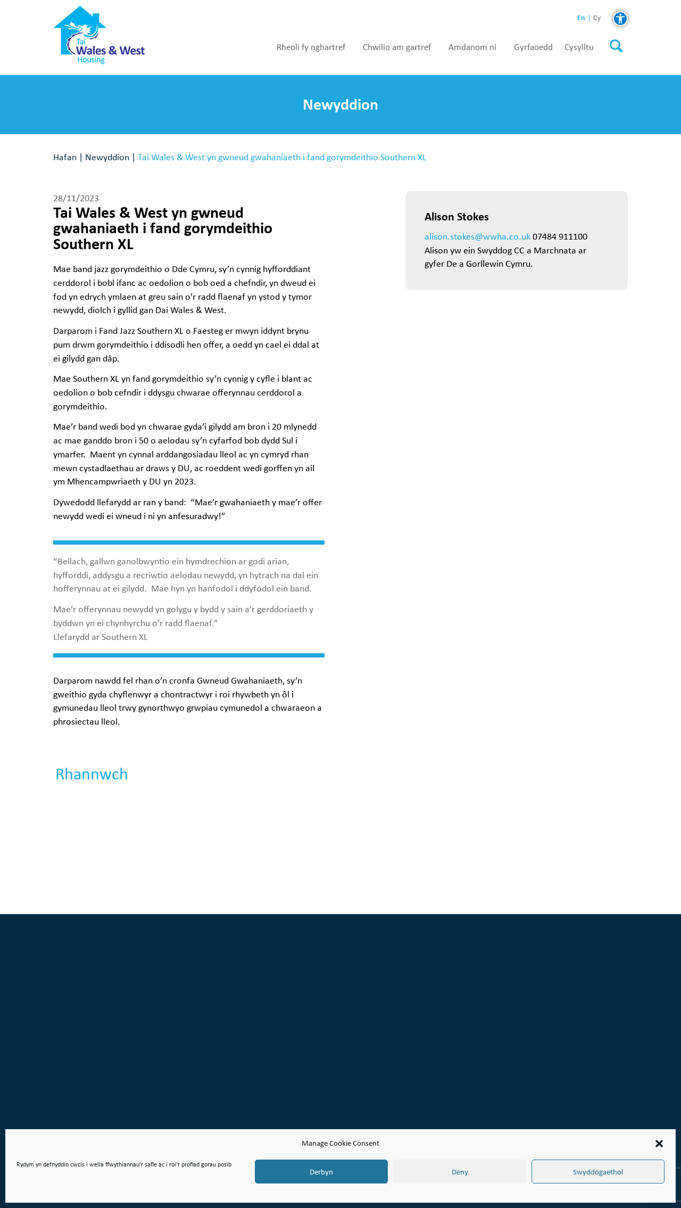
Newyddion (107, 157)
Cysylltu (579, 47)
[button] (659, 1143)
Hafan (65, 157)
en (581, 17)
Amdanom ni (472, 47)
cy (597, 18)
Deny (460, 1172)
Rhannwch (91, 774)
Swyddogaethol (598, 1172)
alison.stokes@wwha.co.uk (477, 236)
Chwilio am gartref (397, 47)
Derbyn (321, 1172)
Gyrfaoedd (533, 47)
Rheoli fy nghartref (311, 47)
